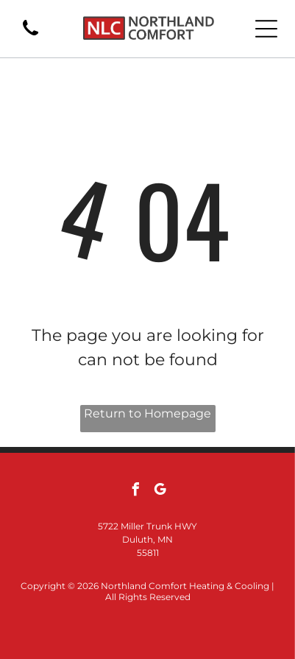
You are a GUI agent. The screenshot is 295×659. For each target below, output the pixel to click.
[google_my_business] (159, 491)
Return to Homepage (147, 413)
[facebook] (135, 491)
